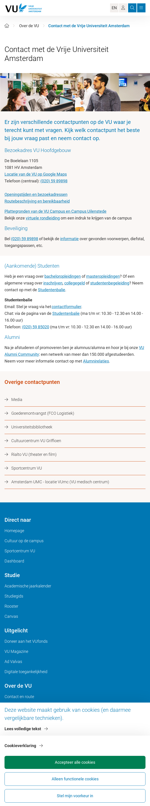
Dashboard (14, 561)
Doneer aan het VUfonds (26, 641)
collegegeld (74, 283)
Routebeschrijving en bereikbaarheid (37, 201)
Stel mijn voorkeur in (75, 795)
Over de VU (29, 25)
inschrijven (52, 283)
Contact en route (19, 696)
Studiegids (14, 596)
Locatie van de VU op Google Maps (36, 174)
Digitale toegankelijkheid (26, 671)
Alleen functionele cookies (75, 779)
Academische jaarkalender (28, 586)
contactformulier (66, 306)
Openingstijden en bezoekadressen (36, 194)
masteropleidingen (103, 276)
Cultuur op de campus (24, 540)
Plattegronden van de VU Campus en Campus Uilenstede (55, 211)
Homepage (14, 530)
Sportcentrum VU (20, 551)
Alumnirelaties (96, 361)
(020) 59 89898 (53, 181)
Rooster (11, 606)
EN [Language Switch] (114, 7)
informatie (69, 238)
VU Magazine (16, 651)
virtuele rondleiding (43, 218)
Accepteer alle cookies (75, 762)
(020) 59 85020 (35, 327)
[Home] (7, 25)
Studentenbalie (51, 289)
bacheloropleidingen (62, 276)
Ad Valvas (13, 661)
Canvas (11, 616)
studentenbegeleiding (109, 283)
